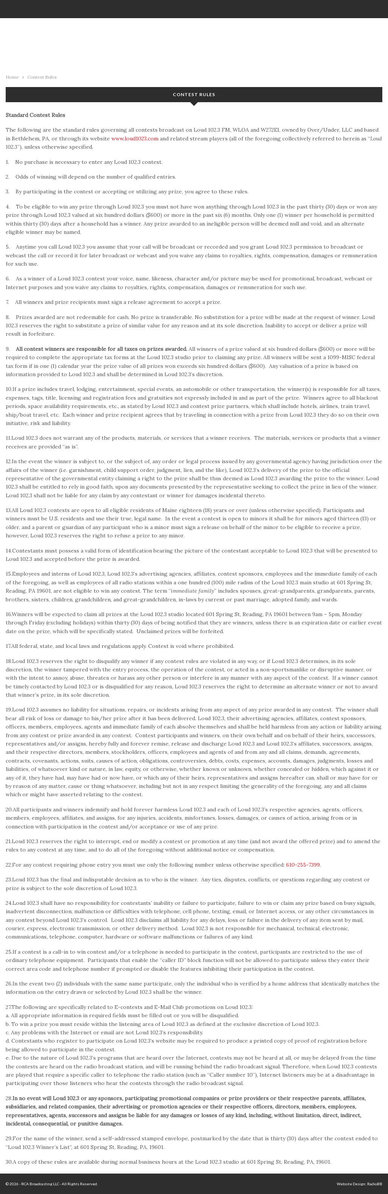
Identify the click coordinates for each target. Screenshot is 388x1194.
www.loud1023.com (134, 138)
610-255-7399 (303, 864)
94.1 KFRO (194, 44)
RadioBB (374, 1184)
